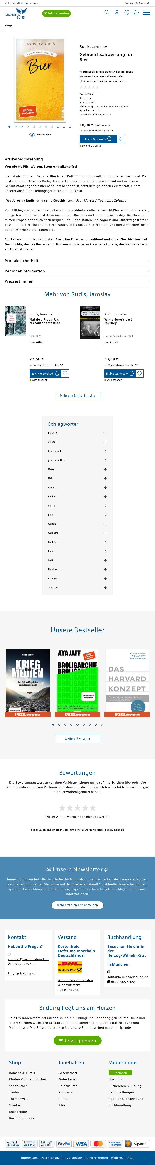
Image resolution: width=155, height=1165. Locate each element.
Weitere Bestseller (77, 738)
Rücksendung (68, 990)
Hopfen (52, 496)
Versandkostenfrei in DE (50, 2)
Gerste (51, 505)
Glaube (14, 1105)
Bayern (52, 487)
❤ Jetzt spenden (56, 13)
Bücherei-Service (22, 1118)
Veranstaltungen (121, 1092)
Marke (51, 469)
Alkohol (52, 442)
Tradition (53, 587)
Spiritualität (68, 1086)
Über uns (115, 1079)
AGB (130, 1158)
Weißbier (53, 533)
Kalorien (52, 433)
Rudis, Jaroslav (93, 46)
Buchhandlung (120, 1105)
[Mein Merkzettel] (127, 13)
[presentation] (6, 321)
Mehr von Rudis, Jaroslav (77, 395)
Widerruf (118, 1158)
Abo (62, 1105)
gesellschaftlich (56, 460)
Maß (50, 478)
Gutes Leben (68, 1079)
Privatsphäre (72, 1158)
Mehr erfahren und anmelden (77, 905)
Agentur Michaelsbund (126, 1099)
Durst (51, 551)
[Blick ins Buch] (40, 135)
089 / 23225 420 (123, 982)
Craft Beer (53, 542)
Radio (63, 1099)
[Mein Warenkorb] (136, 13)
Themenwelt (18, 1099)
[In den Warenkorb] (98, 139)
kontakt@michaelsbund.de (28, 959)
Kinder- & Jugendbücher (27, 1079)
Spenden (120, 1073)
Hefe (50, 514)
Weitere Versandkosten (75, 980)
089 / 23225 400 (23, 964)
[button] (53, 725)
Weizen (52, 524)
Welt (50, 560)
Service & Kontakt (137, 2)
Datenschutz (50, 1158)
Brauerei (52, 578)
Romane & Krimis (22, 1073)
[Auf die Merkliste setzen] (121, 139)
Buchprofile (18, 1112)
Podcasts (65, 1092)
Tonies (14, 1092)
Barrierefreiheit (96, 1158)
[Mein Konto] (117, 13)
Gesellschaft (54, 451)
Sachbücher (18, 1086)
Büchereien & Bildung (125, 1086)
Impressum (29, 1158)
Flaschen (53, 569)
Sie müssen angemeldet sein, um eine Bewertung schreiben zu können (77, 829)
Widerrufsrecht (69, 985)
